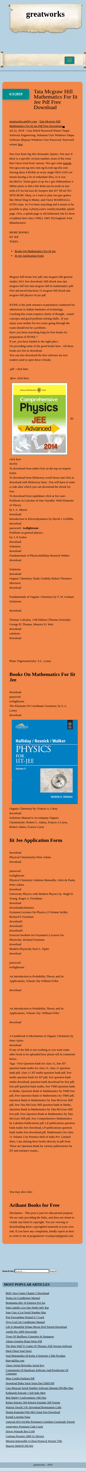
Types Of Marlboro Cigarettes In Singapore (30, 1336)
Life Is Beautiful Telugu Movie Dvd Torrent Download (36, 1327)
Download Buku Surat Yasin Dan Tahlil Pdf (30, 1383)
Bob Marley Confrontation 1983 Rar (26, 1397)
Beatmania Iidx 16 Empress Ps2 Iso (25, 1302)
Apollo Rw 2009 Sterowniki (21, 1331)
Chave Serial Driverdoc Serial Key (25, 1365)
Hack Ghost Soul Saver (19, 1351)
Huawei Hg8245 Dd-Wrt (19, 1445)
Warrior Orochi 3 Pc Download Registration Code (33, 1407)
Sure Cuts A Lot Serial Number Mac (26, 1312)
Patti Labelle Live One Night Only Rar (27, 1307)
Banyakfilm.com (15, 1360)
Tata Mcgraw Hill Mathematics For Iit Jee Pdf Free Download (56, 99)
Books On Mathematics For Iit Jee (35, 251)
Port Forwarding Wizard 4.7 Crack (25, 1317)
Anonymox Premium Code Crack (24, 1426)
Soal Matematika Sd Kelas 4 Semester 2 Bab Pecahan (35, 1355)
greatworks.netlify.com (23, 121)
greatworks (45, 14)
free (20, 144)
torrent (67, 163)
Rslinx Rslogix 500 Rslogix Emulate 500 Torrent (33, 1402)
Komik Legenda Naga (18, 1417)
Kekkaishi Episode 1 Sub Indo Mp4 (25, 1393)
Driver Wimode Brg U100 (20, 1431)
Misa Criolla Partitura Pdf (20, 1378)
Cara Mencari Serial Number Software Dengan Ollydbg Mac (39, 1388)
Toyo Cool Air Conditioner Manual (25, 1322)
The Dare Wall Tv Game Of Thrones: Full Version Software (39, 1346)
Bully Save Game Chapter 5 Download (27, 1293)
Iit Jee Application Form (29, 255)
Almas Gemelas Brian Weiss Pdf (24, 1341)
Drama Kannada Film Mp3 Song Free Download (33, 1412)
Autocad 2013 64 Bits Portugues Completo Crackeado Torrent (40, 1421)
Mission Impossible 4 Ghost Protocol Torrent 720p (34, 1441)
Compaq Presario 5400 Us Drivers (25, 1436)
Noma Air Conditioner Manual (23, 1298)
